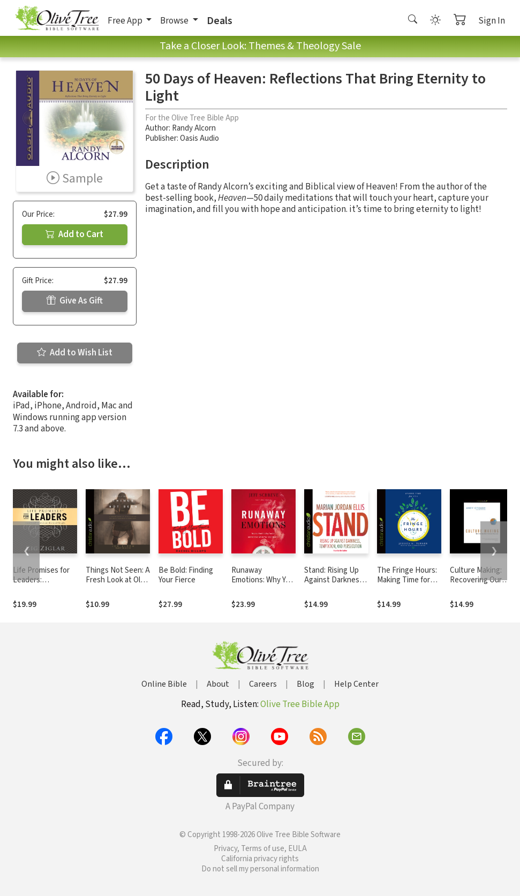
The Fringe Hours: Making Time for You (407, 580)
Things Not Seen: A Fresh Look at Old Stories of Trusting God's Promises (118, 585)
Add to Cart (74, 234)
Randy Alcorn (194, 128)
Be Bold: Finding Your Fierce (186, 575)
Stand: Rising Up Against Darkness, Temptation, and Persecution (334, 585)
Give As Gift (75, 300)
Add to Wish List (74, 352)
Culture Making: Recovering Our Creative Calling (476, 580)
